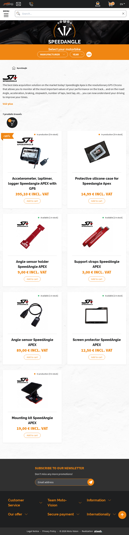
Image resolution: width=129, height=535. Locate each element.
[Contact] (18, 4)
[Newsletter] (90, 482)
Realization (92, 531)
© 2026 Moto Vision (68, 531)
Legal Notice (33, 531)
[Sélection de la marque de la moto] (52, 54)
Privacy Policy (49, 531)
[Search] (18, 13)
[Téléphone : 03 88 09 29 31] (31, 4)
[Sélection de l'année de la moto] (77, 54)
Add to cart (32, 200)
